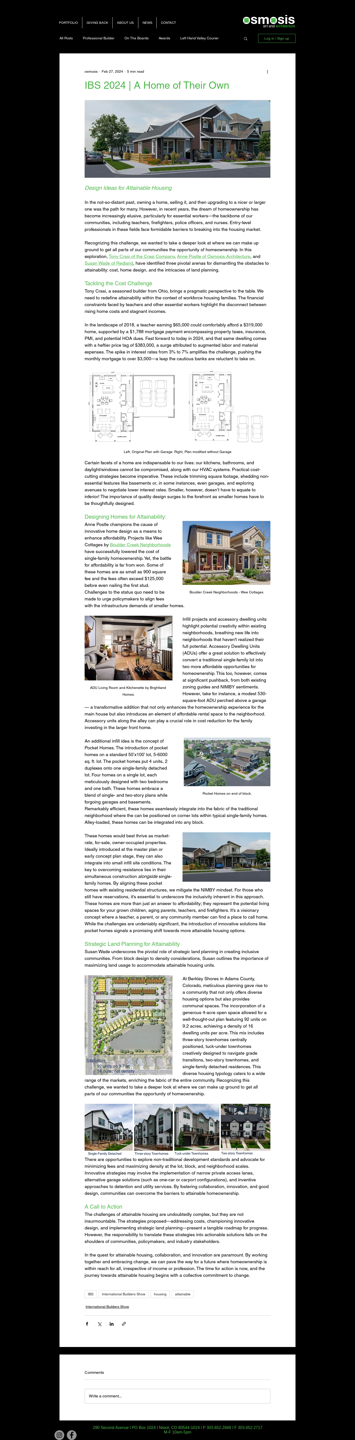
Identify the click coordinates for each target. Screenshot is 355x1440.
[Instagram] (59, 1435)
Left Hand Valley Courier (199, 38)
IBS (90, 1294)
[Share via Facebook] (87, 1323)
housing (160, 1294)
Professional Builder (98, 38)
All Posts (66, 38)
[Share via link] (124, 1323)
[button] (245, 38)
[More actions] (267, 71)
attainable (183, 1294)
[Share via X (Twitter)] (99, 1323)
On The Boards (137, 38)
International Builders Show (123, 1294)
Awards (164, 38)
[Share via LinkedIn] (111, 1323)
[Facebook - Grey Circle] (72, 1435)
